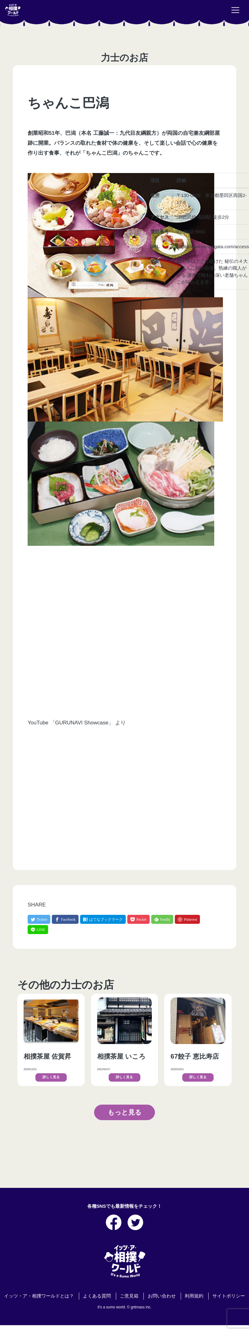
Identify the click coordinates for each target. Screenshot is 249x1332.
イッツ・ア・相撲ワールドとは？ (39, 1295)
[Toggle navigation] (235, 10)
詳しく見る (51, 1077)
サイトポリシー (228, 1295)
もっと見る (125, 1112)
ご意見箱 (129, 1295)
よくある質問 (97, 1295)
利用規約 (194, 1295)
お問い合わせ (162, 1295)
